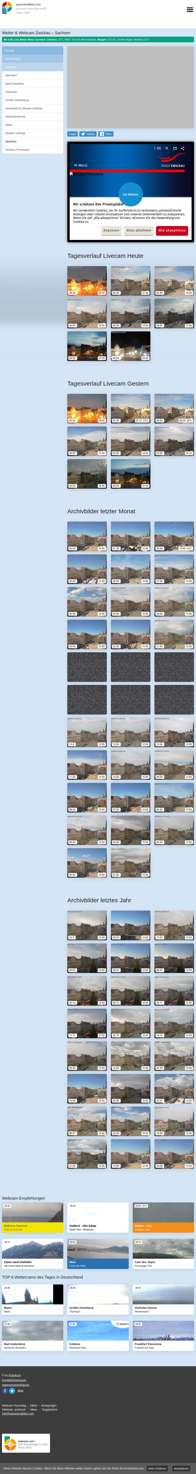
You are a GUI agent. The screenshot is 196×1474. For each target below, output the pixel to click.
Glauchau (11, 91)
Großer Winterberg (17, 100)
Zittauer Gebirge (15, 133)
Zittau (8, 125)
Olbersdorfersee (15, 116)
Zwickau (10, 141)
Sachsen (10, 67)
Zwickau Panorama (17, 149)
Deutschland (13, 58)
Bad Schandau (14, 83)
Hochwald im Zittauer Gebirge (23, 108)
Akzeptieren (181, 1468)
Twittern (90, 134)
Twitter (12, 1391)
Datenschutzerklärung (15, 1385)
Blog (20, 1390)
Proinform (15, 1375)
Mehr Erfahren (157, 1468)
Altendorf (10, 75)
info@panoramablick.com (18, 1413)
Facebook (5, 1391)
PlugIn (72, 134)
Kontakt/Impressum (14, 1380)
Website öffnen (131, 194)
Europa (9, 50)
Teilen (108, 134)
